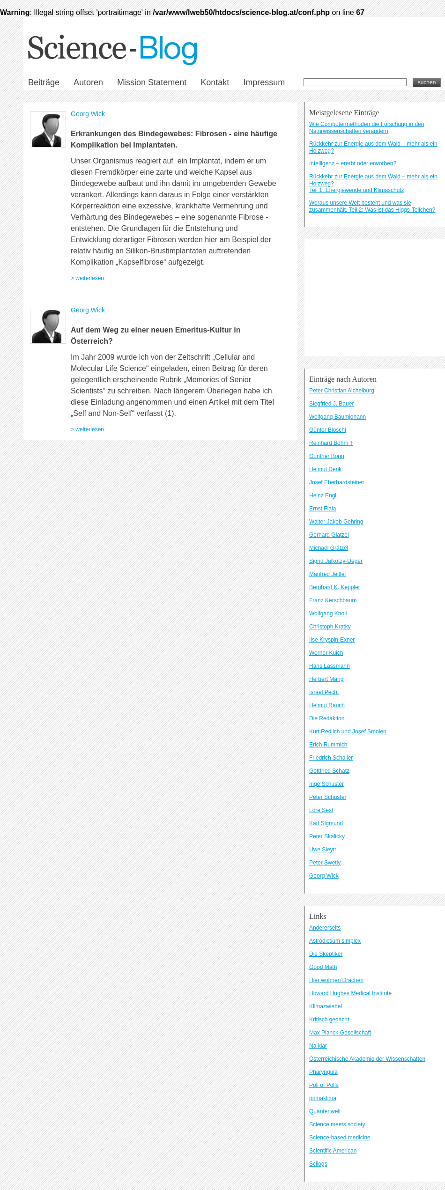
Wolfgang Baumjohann (337, 417)
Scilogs (318, 1163)
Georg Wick (88, 114)
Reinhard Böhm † (331, 443)
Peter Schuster (327, 797)
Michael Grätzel (328, 548)
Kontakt (214, 82)
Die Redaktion (326, 718)
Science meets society (337, 1124)
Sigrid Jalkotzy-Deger (336, 561)
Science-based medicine (340, 1137)
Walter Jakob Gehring (336, 521)
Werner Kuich (326, 653)
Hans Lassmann (329, 666)
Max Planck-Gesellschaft (340, 1032)
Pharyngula (323, 1072)
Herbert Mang (326, 679)
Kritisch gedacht (329, 1019)
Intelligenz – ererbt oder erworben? (352, 163)
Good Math (323, 967)
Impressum (264, 82)
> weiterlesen (87, 278)
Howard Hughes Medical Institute (350, 993)
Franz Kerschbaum (332, 600)
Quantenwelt (325, 1111)
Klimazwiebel (325, 1006)
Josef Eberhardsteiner (336, 482)
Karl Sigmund (326, 823)
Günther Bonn (326, 456)
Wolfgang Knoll (328, 613)
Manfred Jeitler (327, 574)
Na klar (318, 1045)
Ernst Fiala (322, 508)
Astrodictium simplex (335, 941)
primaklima (322, 1098)
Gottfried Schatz (329, 771)
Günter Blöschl (327, 430)
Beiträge (43, 82)
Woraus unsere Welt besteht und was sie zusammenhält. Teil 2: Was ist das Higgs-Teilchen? (372, 206)
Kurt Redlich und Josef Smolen (347, 731)
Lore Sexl (321, 810)
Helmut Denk (325, 469)
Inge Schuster (326, 784)
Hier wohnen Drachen (336, 980)
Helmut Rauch (327, 705)
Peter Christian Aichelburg (341, 390)
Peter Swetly (325, 862)
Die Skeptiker (325, 954)
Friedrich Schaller (331, 757)
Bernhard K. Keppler (334, 587)
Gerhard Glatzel (329, 535)
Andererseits (325, 927)
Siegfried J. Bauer (331, 403)
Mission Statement (151, 82)
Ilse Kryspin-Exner (332, 639)
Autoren (88, 82)
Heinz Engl (322, 495)
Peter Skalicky (327, 836)
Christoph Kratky (330, 626)
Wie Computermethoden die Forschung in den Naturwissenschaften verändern (366, 127)
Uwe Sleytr (322, 849)
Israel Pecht (324, 692)
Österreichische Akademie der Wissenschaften (367, 1059)
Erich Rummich (328, 744)
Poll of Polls (324, 1085)
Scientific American (332, 1150)
